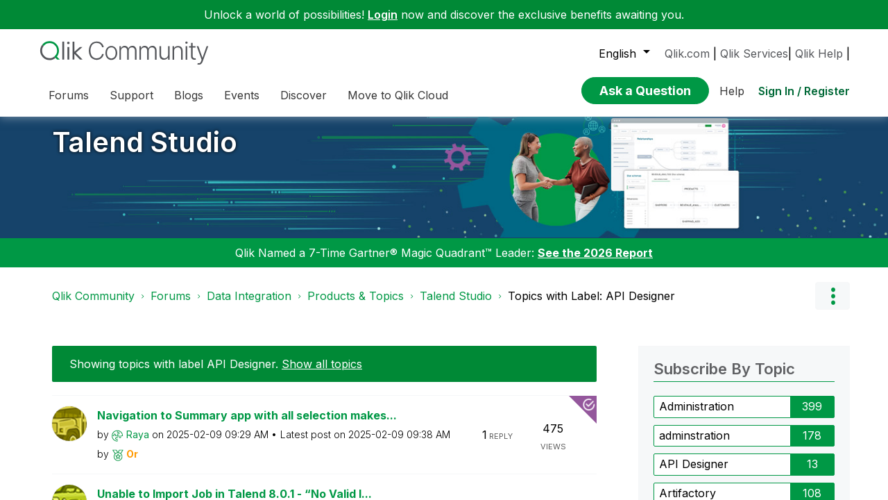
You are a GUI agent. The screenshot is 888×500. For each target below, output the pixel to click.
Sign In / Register (804, 91)
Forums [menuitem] (69, 95)
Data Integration (249, 306)
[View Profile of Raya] (137, 445)
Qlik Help (819, 53)
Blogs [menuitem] (188, 95)
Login (383, 15)
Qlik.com (687, 53)
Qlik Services (754, 53)
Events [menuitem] (241, 95)
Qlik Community (93, 306)
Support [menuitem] (131, 95)
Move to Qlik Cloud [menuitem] (398, 95)
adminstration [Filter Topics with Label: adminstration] (694, 445)
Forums (171, 306)
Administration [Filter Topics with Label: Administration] (696, 417)
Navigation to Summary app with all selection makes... (247, 426)
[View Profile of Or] (132, 463)
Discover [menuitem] (303, 95)
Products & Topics (355, 306)
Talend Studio (144, 152)
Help (731, 91)
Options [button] (832, 306)
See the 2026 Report (595, 263)
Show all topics (322, 374)
